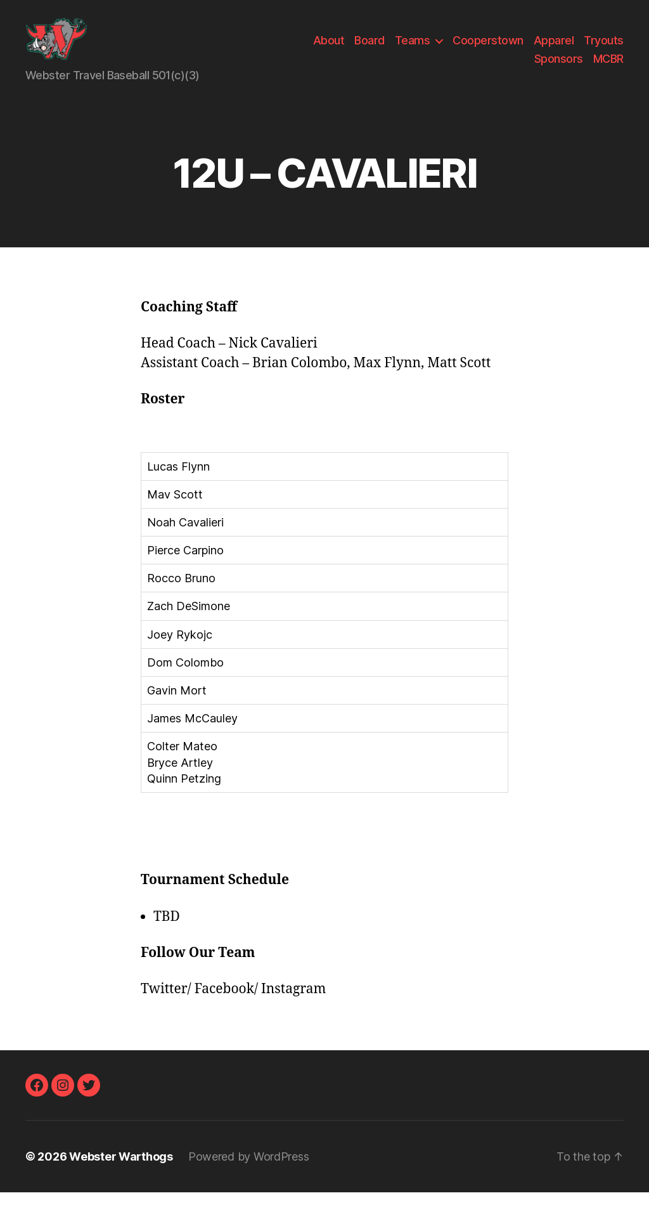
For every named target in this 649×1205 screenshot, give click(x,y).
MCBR (608, 65)
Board (369, 46)
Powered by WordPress (248, 1169)
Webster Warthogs (121, 1169)
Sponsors (558, 65)
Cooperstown (488, 46)
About (329, 46)
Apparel (554, 46)
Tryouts (604, 46)
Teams (412, 46)
